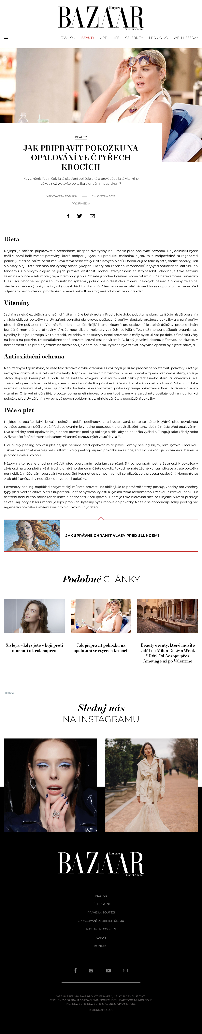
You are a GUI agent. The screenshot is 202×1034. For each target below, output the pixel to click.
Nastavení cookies (101, 929)
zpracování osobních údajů (101, 921)
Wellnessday (186, 38)
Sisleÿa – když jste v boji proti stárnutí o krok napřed (34, 645)
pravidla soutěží (101, 912)
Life (115, 38)
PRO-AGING (158, 38)
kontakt (101, 946)
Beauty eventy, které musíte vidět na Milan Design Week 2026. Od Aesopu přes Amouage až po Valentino (167, 650)
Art (103, 38)
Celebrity (134, 38)
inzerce (101, 895)
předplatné (101, 904)
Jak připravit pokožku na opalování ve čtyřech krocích (101, 645)
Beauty (87, 38)
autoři (101, 937)
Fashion (68, 38)
